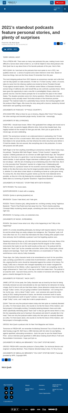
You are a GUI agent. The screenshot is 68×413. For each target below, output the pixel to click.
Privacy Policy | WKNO (29, 389)
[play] (4, 9)
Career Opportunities (44, 393)
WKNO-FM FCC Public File (57, 385)
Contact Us (42, 389)
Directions (41, 385)
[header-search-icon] (52, 2)
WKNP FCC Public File (58, 390)
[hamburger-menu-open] (4, 2)
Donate (61, 3)
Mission (27, 385)
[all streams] (65, 8)
